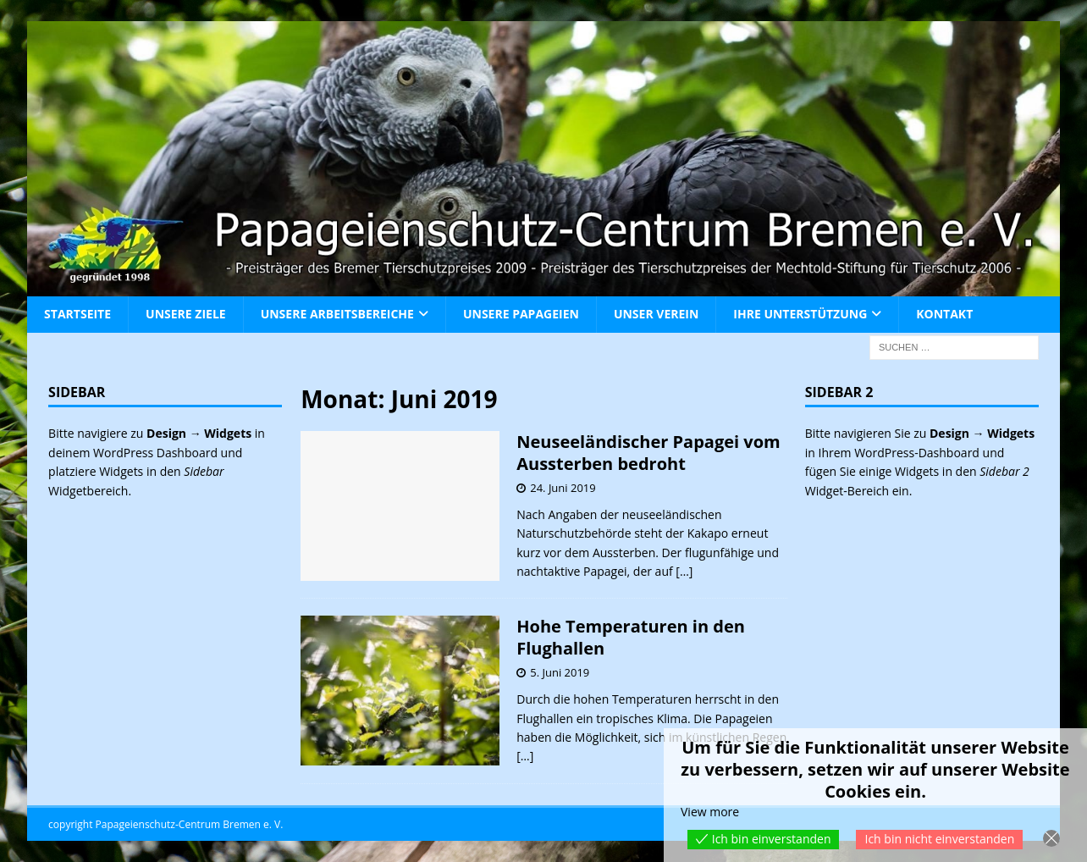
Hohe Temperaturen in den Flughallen (630, 637)
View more (710, 812)
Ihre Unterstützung (800, 314)
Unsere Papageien (521, 314)
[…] (684, 571)
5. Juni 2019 (559, 672)
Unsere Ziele (186, 314)
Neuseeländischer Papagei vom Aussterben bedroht (648, 452)
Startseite (77, 314)
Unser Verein (656, 314)
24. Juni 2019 (563, 487)
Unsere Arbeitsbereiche (337, 314)
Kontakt (944, 314)
